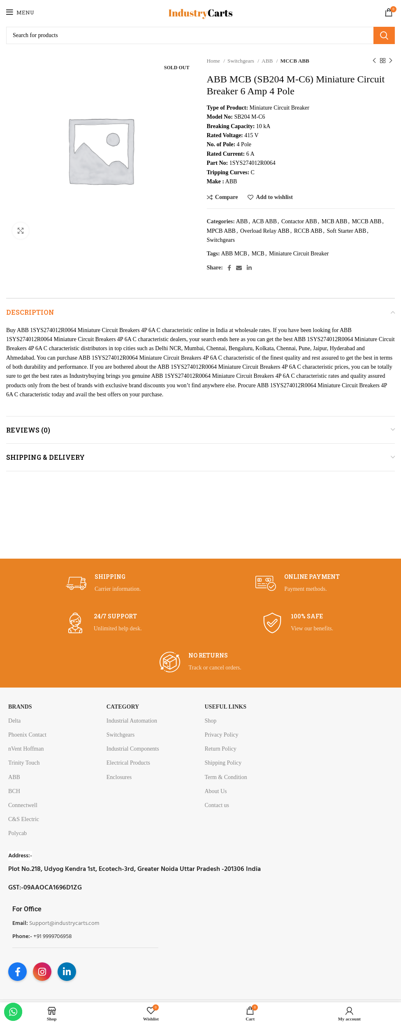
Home (214, 61)
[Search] (200, 35)
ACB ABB (264, 221)
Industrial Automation (132, 721)
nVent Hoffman (26, 749)
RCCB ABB (308, 231)
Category (123, 707)
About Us (215, 791)
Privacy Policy (221, 735)
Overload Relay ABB (265, 231)
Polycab (17, 833)
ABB (268, 61)
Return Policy (220, 749)
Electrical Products (128, 763)
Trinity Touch (23, 763)
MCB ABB (335, 221)
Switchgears (241, 61)
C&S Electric (23, 819)
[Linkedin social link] (249, 267)
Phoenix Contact (27, 735)
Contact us (216, 805)
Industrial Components (133, 749)
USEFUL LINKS (225, 707)
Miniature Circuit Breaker (299, 253)
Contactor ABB (299, 221)
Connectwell (22, 805)
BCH (14, 791)
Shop (210, 721)
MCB (258, 253)
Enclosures (119, 777)
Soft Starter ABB (346, 231)
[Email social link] (239, 267)
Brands (20, 707)
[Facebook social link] (229, 267)
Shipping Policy (222, 763)
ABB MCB (234, 253)
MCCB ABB (294, 61)
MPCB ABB (221, 231)
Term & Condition (225, 777)
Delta (14, 721)
